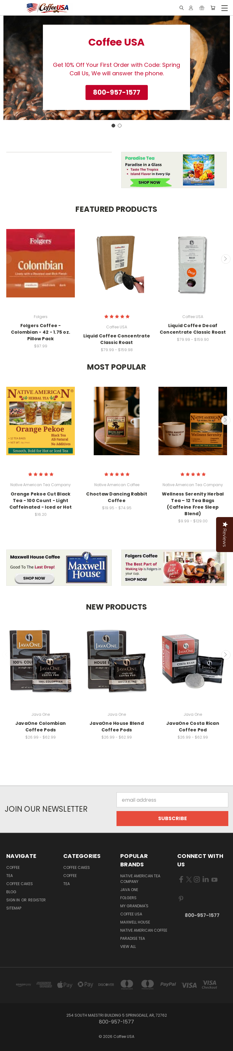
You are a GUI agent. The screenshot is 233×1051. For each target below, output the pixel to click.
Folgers (128, 897)
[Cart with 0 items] (213, 8)
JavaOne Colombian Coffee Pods (40, 726)
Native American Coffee (143, 930)
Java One (129, 889)
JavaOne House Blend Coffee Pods (117, 726)
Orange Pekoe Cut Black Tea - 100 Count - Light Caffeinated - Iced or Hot (40, 500)
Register (37, 900)
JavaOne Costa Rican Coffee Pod (192, 726)
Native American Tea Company (140, 878)
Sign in (13, 900)
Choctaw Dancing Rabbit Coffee (116, 497)
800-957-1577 (202, 915)
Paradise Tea (132, 938)
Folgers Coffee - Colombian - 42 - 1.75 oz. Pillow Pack (40, 332)
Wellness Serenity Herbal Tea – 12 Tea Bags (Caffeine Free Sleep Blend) (193, 504)
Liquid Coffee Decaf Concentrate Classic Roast (193, 328)
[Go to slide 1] (113, 125)
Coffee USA (131, 914)
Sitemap (13, 908)
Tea (9, 875)
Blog (11, 891)
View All (128, 946)
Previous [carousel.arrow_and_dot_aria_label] (7, 259)
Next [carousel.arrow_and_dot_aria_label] (225, 259)
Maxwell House (135, 922)
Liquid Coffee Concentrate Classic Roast (116, 339)
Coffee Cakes (19, 883)
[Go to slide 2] (120, 125)
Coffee (13, 867)
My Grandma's (134, 906)
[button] (116, 92)
